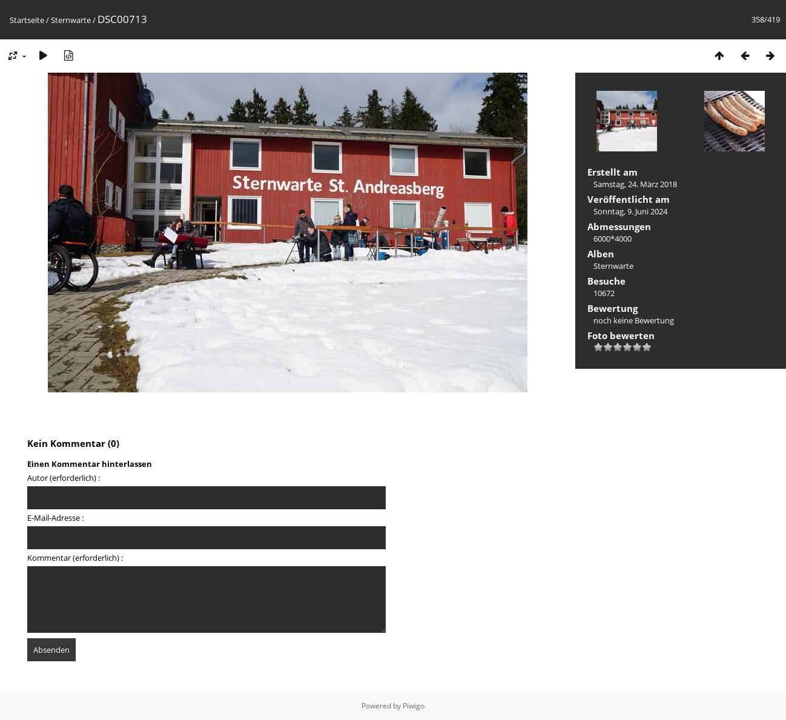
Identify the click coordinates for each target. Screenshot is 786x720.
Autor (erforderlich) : (63, 477)
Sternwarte (71, 20)
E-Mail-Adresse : (55, 517)
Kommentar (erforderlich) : (75, 557)
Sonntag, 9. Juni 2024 (630, 211)
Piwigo (413, 706)
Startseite (27, 20)
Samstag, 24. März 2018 (635, 184)
